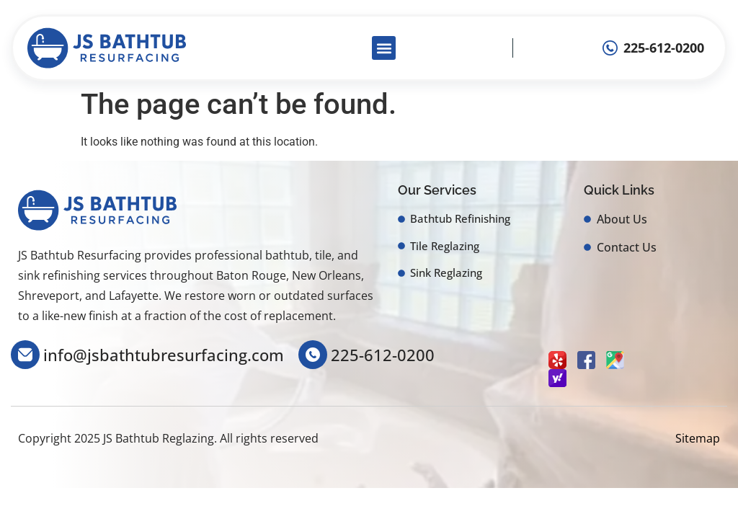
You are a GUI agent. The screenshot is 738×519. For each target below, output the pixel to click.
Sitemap (697, 438)
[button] (384, 48)
